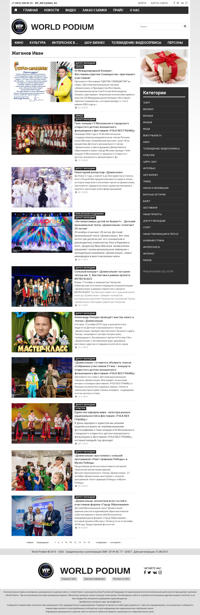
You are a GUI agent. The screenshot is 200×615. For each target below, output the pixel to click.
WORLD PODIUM (69, 26)
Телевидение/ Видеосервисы (136, 43)
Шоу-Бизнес (95, 43)
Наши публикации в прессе (160, 234)
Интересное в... (152, 247)
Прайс (118, 10)
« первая (29, 542)
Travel (147, 181)
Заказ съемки (94, 10)
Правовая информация (94, 579)
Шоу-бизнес (150, 175)
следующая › (102, 542)
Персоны (175, 43)
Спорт (147, 227)
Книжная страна (153, 240)
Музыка (148, 115)
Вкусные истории (154, 194)
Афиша (79, 67)
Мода (146, 129)
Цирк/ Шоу (149, 161)
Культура (38, 43)
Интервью (149, 168)
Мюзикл (148, 109)
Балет (146, 201)
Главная (30, 10)
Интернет (149, 253)
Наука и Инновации (155, 188)
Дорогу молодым (154, 220)
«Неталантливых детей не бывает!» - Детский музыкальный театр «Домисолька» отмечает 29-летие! (105, 225)
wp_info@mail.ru (114, 602)
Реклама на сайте (121, 579)
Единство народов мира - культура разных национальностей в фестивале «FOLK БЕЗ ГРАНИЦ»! (102, 416)
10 (66, 542)
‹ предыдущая (42, 542)
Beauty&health (152, 135)
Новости (51, 10)
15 (89, 542)
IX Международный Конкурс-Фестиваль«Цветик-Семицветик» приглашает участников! (105, 74)
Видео (70, 10)
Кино (19, 43)
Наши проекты (152, 214)
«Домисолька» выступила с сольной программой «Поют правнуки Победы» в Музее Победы (101, 459)
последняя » (115, 542)
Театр (146, 102)
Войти (142, 3)
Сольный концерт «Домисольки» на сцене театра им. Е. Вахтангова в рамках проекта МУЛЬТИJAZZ (102, 275)
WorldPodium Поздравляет (89, 214)
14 (84, 542)
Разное (147, 260)
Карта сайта (159, 3)
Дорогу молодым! (85, 63)
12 (75, 542)
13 (80, 542)
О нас (135, 10)
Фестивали (150, 207)
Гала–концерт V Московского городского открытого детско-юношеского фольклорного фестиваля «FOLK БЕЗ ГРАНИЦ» (105, 127)
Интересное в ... (65, 43)
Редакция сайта (69, 579)
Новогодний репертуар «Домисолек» (99, 172)
